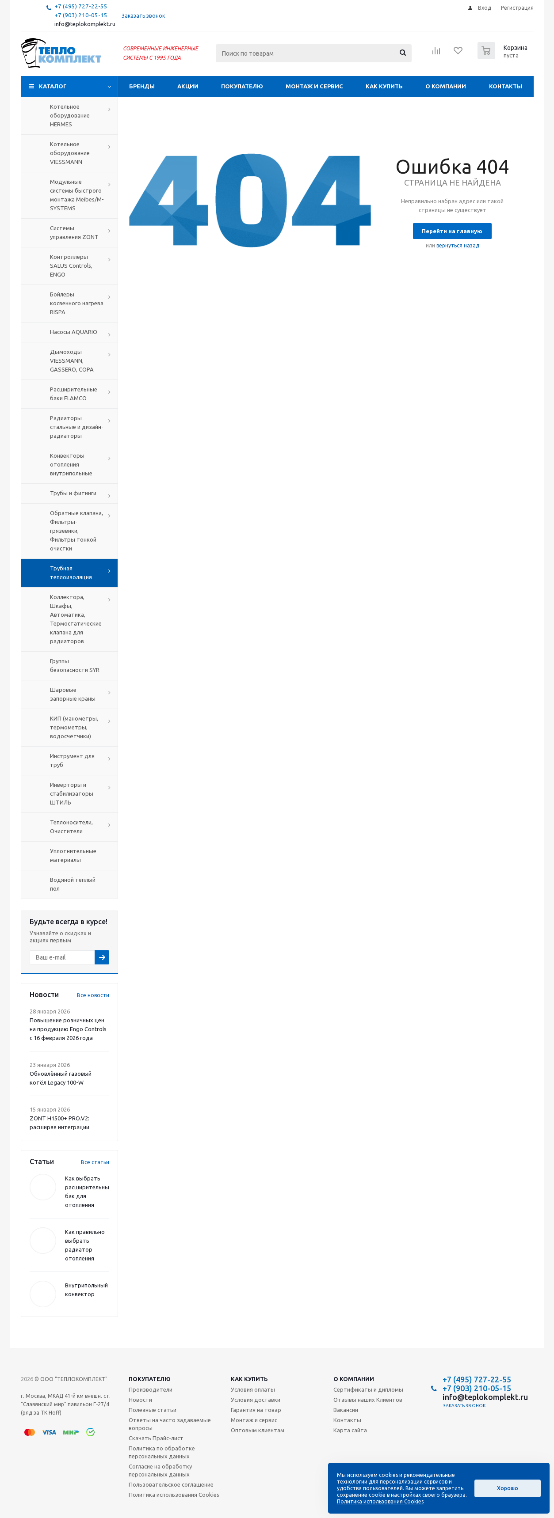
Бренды (142, 86)
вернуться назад (457, 245)
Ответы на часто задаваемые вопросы (170, 1424)
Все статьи (95, 1162)
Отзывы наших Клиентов (367, 1400)
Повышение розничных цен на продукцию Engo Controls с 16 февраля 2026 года (68, 1029)
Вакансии (345, 1410)
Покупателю (242, 86)
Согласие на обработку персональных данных (160, 1470)
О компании (445, 86)
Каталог (53, 86)
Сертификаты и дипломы (368, 1389)
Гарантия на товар (256, 1410)
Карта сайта (350, 1430)
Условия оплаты (253, 1389)
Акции (188, 86)
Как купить (384, 86)
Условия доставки (255, 1400)
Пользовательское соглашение (171, 1484)
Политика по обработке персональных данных (162, 1452)
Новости (140, 1400)
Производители (150, 1389)
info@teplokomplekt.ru (84, 24)
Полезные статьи (152, 1410)
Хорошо (507, 1488)
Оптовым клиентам (257, 1430)
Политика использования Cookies (174, 1494)
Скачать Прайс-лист (156, 1438)
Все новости (93, 995)
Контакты (505, 86)
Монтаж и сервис (314, 86)
